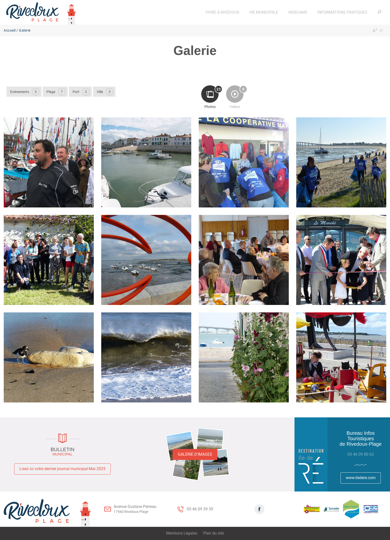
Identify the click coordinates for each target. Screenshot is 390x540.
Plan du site (213, 533)
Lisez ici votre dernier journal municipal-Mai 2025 (62, 468)
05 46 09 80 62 (360, 454)
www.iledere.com (361, 477)
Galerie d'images (195, 454)
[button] (222, 12)
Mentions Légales (181, 533)
